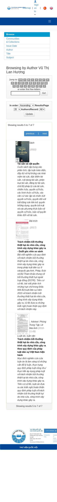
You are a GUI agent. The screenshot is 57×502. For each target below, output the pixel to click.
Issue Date (11, 46)
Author (9, 50)
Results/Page (42, 105)
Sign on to (36, 7)
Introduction (47, 435)
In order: (14, 105)
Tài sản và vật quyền (28, 164)
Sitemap (27, 8)
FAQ (45, 437)
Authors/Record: (30, 109)
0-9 (20, 80)
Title (8, 53)
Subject (10, 57)
